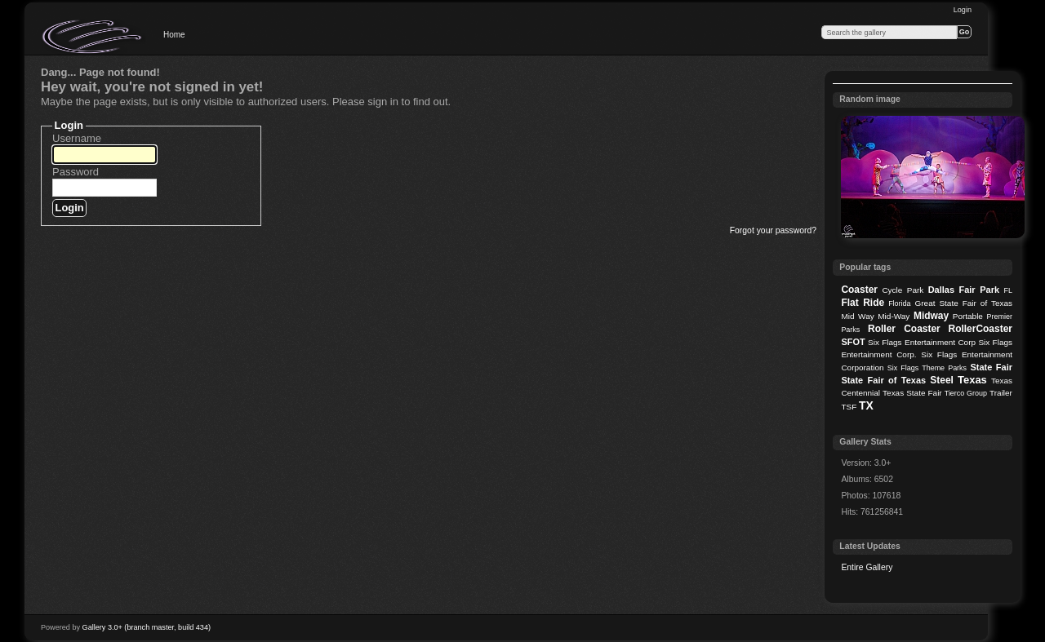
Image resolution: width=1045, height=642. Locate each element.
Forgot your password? (773, 230)
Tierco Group (966, 393)
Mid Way (857, 316)
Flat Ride (862, 302)
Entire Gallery (866, 567)
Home (174, 34)
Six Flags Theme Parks (927, 368)
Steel (942, 380)
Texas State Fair (912, 392)
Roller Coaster (904, 328)
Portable (968, 316)
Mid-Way (893, 316)
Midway (931, 315)
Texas (972, 380)
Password (75, 172)
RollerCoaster (980, 328)
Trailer (1000, 392)
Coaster (859, 289)
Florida (899, 303)
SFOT (853, 342)
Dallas (941, 289)
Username (76, 138)
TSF (848, 406)
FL (1008, 290)
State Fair (991, 367)
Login (963, 10)
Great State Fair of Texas (963, 303)
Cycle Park (902, 290)
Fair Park (978, 289)
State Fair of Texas (883, 380)
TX (866, 405)
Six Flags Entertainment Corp (922, 342)
